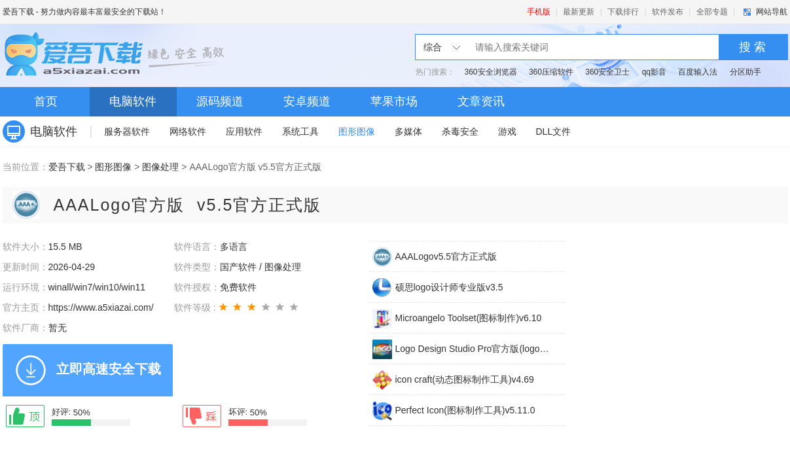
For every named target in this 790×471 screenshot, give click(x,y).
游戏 (507, 131)
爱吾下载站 (117, 55)
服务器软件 (127, 131)
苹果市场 (394, 101)
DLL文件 (553, 131)
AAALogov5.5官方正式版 (446, 256)
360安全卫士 (607, 72)
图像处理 (160, 167)
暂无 (57, 328)
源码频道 (219, 101)
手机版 (538, 11)
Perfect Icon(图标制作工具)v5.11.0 (465, 410)
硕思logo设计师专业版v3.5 (449, 287)
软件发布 (667, 11)
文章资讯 (481, 101)
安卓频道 (307, 101)
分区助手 (745, 72)
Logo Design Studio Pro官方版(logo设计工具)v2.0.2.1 (472, 348)
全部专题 (712, 11)
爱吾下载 (18, 11)
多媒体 (408, 131)
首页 (46, 101)
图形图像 (356, 131)
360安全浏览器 (491, 72)
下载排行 (623, 11)
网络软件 (188, 131)
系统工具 (300, 131)
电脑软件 (132, 101)
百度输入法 (697, 72)
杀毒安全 (460, 131)
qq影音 (654, 72)
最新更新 (578, 11)
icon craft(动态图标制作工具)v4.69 (464, 379)
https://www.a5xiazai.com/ (101, 307)
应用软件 (244, 131)
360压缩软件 (551, 72)
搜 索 (752, 47)
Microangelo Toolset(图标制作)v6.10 (468, 318)
